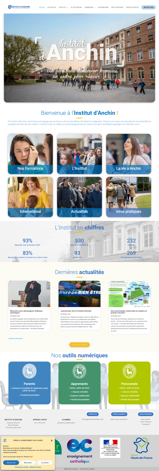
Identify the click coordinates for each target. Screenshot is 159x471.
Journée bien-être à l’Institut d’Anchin (75, 311)
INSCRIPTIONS (148, 7)
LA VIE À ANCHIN (76, 7)
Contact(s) (92, 414)
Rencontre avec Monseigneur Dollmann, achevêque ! (26, 312)
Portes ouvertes (119, 414)
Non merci (28, 463)
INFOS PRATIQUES (117, 7)
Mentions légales (71, 469)
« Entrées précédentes (15, 338)
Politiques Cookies (87, 469)
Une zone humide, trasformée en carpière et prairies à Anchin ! (129, 312)
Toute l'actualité (79, 344)
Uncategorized (15, 316)
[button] (52, 441)
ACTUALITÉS (52, 7)
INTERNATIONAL (103, 7)
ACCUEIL (42, 7)
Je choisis (45, 463)
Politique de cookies (22, 467)
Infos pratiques (146, 414)
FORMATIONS (88, 7)
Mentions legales (35, 467)
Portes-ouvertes (132, 7)
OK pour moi (11, 463)
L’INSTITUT (62, 7)
